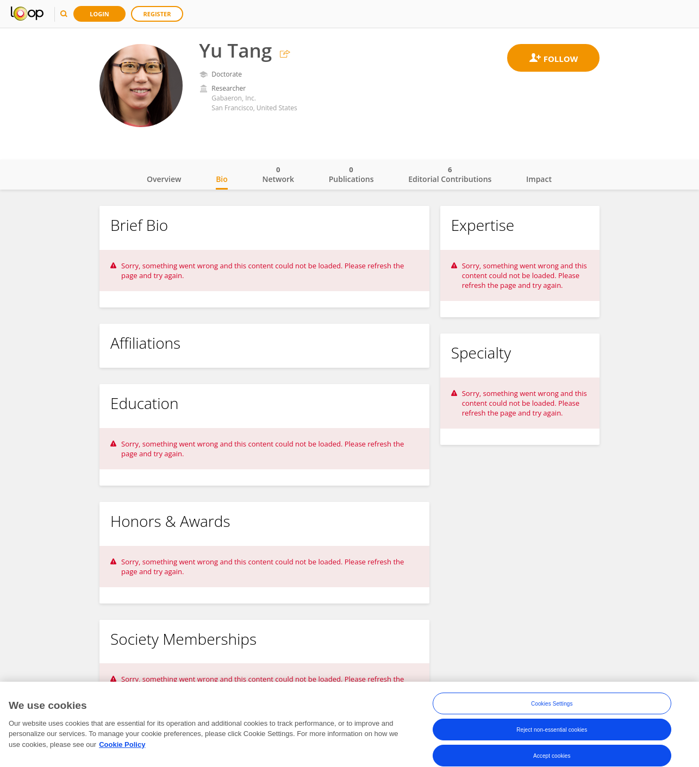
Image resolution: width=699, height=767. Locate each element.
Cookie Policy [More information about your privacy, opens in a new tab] (122, 745)
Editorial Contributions (449, 174)
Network (278, 174)
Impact (539, 179)
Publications (351, 174)
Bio (222, 179)
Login (99, 14)
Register (157, 14)
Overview (164, 179)
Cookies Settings (552, 705)
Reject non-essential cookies (551, 731)
